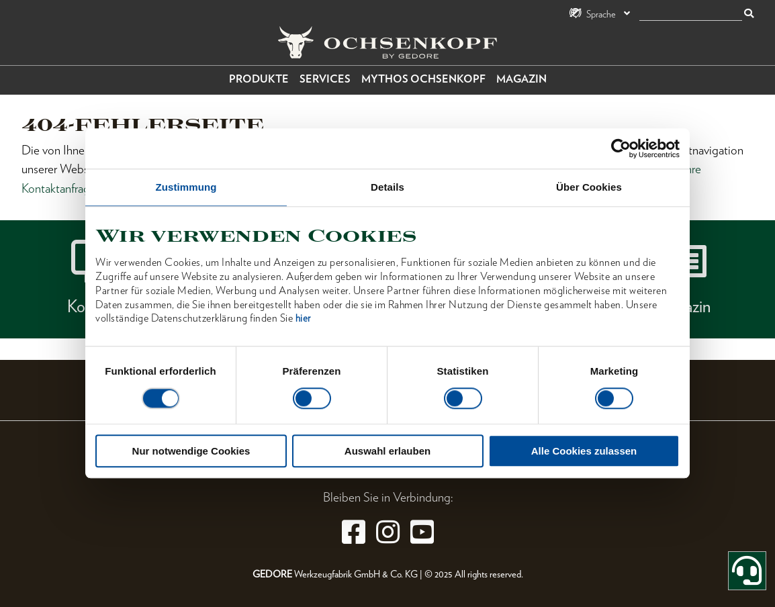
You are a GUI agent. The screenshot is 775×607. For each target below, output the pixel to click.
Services (325, 79)
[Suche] (690, 14)
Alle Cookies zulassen (584, 451)
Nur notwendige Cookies (191, 451)
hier (303, 319)
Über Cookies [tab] (589, 187)
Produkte (259, 79)
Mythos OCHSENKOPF (423, 79)
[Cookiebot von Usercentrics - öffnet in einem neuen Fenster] (621, 148)
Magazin (521, 79)
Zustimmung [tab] (186, 187)
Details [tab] (387, 187)
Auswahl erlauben (387, 451)
